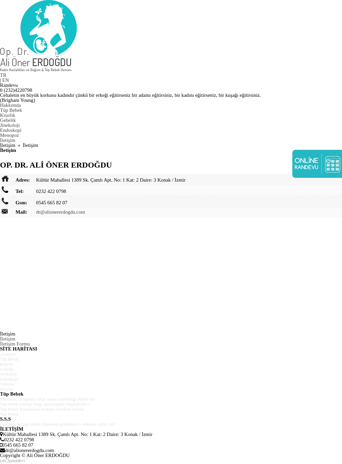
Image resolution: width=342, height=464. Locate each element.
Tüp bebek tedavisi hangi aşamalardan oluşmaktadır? (53, 404)
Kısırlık (7, 115)
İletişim (7, 140)
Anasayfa (9, 354)
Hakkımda (10, 105)
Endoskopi (10, 130)
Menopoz (9, 135)
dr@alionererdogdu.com (60, 212)
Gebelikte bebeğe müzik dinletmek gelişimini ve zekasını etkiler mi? (69, 424)
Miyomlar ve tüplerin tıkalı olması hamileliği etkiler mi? (57, 399)
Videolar (8, 384)
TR (3, 75)
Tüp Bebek (11, 110)
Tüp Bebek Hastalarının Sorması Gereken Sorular (50, 409)
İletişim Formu (15, 343)
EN (5, 80)
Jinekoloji (10, 125)
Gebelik (8, 120)
